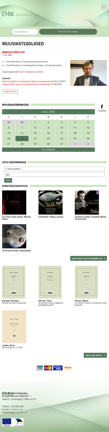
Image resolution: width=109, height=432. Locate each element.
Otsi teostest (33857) (68, 31)
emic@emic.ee (16, 409)
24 (61, 138)
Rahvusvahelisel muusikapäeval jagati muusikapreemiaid (28, 81)
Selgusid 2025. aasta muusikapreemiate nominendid (26, 84)
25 (75, 138)
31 (61, 144)
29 (35, 144)
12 (88, 127)
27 (8, 144)
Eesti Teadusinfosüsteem (31, 71)
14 (22, 133)
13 (8, 133)
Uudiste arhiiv (10, 91)
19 (88, 133)
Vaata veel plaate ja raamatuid (88, 258)
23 (48, 138)
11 (75, 127)
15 (35, 133)
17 (61, 133)
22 (35, 138)
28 (22, 144)
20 (8, 138)
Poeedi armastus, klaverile (18, 285)
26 (88, 138)
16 (48, 133)
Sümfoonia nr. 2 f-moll (18, 329)
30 (48, 144)
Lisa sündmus (48, 149)
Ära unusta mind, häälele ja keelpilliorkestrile (54, 286)
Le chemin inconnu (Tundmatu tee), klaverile (91, 286)
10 (61, 127)
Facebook (101, 107)
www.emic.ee (21, 412)
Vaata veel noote (95, 355)
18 (75, 133)
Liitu (8, 180)
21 (22, 138)
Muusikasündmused (15, 104)
